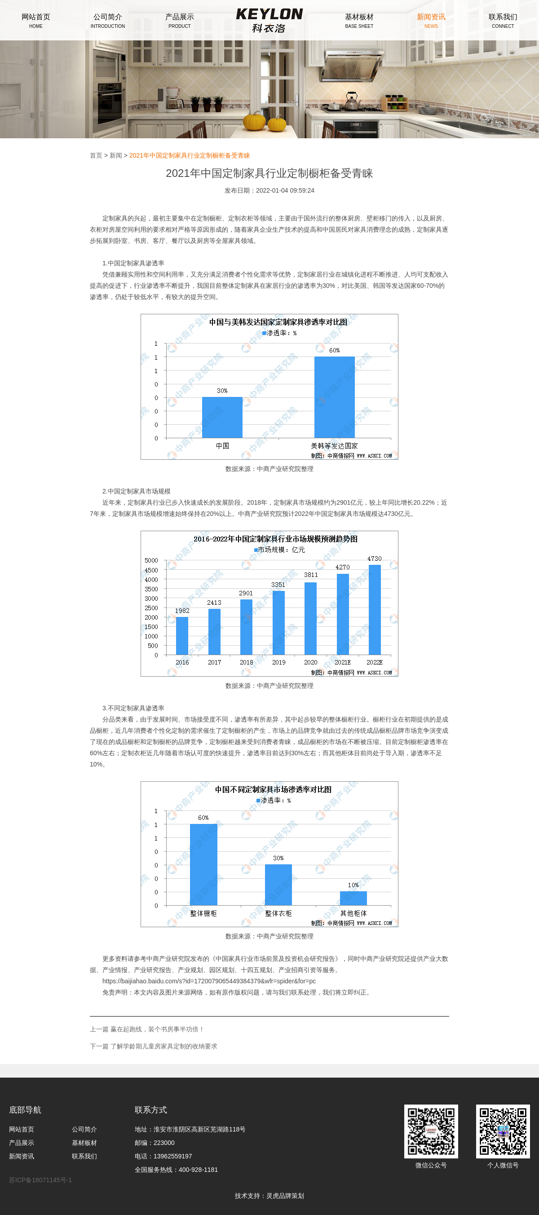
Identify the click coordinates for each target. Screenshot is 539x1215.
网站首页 (21, 1129)
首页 (96, 155)
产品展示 (21, 1142)
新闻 (116, 155)
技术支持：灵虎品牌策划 (269, 1195)
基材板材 (84, 1142)
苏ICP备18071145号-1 (40, 1180)
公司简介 (84, 1129)
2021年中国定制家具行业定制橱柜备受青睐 (189, 155)
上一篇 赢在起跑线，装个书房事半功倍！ (147, 1029)
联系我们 (84, 1156)
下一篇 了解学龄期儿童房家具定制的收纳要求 (153, 1046)
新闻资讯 (21, 1156)
